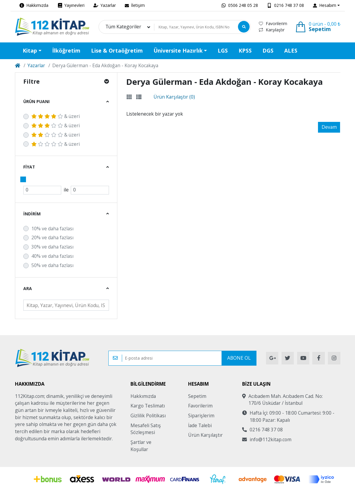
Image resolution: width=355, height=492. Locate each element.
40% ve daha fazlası (52, 256)
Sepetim (197, 396)
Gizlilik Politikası (148, 415)
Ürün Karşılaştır (205, 435)
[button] (326, 5)
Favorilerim (273, 23)
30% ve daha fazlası (52, 246)
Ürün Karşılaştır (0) (174, 97)
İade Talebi (200, 425)
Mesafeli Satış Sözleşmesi (145, 429)
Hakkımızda (143, 396)
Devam (329, 127)
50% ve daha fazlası (52, 265)
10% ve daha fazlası (52, 228)
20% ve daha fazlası (52, 237)
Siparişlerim (201, 415)
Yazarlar (36, 65)
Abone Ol (239, 358)
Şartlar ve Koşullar (140, 446)
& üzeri (55, 116)
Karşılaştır (272, 30)
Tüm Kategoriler (123, 27)
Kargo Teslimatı (147, 405)
